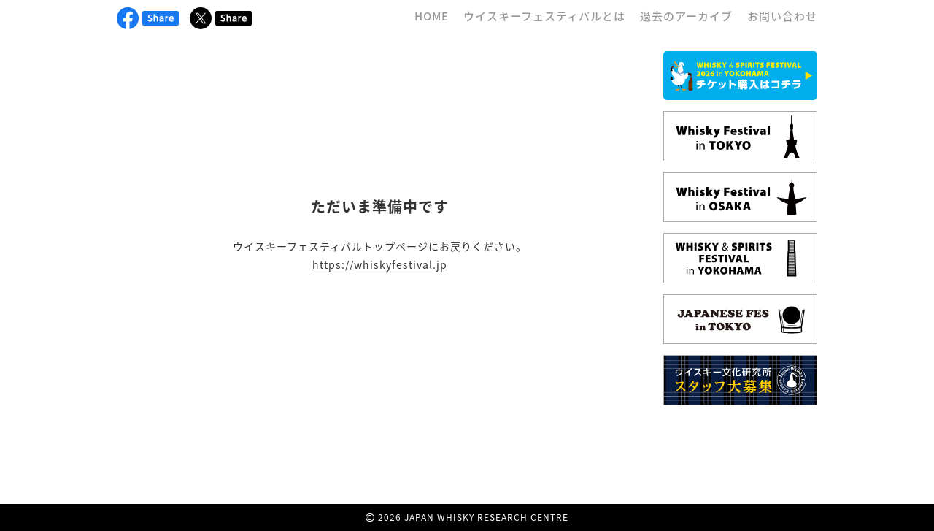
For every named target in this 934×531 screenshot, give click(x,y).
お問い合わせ (782, 16)
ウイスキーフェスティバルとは (544, 16)
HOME (431, 16)
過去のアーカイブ (686, 16)
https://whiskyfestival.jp (379, 264)
